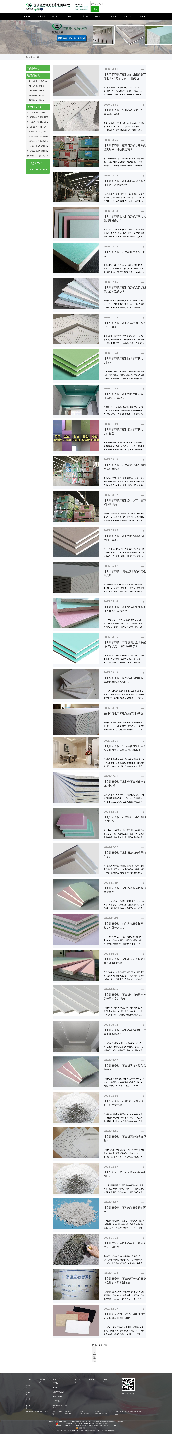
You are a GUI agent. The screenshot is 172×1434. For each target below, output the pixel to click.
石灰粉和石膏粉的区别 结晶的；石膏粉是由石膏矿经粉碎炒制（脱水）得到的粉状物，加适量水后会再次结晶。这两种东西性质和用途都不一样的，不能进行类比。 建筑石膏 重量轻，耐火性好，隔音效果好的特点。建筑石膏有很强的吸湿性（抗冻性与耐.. (124, 1228)
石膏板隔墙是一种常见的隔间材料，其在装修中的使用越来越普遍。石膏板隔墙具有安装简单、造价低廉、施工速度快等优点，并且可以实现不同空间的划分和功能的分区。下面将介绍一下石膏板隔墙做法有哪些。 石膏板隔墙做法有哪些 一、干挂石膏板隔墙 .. (124, 1157)
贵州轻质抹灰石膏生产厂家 (37, 156)
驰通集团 (93, 1423)
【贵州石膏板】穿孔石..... (37, 81)
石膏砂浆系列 (57, 1401)
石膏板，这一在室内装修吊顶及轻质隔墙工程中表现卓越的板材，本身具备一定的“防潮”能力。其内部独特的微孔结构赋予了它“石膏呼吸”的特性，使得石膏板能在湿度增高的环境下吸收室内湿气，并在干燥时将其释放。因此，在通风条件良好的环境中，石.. (124, 521)
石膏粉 (55, 1387)
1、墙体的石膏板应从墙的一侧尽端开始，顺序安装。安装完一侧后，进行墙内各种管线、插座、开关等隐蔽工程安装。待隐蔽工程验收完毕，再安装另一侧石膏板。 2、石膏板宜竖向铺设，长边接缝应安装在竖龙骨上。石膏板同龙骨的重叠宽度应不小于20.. (124, 1050)
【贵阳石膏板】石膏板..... (37, 100)
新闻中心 (55, 16)
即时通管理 (99, 1423)
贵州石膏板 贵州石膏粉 (36, 112)
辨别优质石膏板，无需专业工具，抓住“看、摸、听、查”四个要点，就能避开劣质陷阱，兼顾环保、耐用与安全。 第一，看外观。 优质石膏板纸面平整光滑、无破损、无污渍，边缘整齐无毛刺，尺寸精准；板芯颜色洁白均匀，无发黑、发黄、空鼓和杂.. (123, 95)
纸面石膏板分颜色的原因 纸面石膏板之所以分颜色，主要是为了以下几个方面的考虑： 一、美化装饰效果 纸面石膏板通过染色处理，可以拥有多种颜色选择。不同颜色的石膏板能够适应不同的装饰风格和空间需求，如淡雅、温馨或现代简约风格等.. (124, 450)
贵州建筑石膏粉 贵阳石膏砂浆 (38, 127)
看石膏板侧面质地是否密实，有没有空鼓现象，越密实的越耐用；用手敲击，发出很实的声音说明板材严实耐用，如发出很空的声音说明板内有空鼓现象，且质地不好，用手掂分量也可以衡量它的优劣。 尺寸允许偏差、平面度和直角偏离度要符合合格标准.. (124, 873)
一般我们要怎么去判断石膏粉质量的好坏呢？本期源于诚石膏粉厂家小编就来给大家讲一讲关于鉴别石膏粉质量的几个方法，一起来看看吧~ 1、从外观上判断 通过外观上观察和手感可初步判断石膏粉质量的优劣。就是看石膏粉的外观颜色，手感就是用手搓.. (124, 1299)
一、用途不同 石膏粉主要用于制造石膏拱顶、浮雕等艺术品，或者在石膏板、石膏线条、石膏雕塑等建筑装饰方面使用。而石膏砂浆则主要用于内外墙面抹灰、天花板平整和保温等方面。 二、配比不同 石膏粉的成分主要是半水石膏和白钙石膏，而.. (124, 1192)
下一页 (94, 1356)
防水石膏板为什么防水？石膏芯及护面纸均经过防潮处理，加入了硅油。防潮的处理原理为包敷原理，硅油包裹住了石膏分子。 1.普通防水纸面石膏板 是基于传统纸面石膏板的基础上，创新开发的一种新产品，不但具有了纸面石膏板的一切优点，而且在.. (124, 379)
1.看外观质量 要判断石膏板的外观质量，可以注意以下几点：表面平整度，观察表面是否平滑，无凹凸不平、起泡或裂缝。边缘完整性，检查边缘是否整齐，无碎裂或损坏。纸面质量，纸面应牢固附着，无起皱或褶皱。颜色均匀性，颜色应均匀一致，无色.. (124, 662)
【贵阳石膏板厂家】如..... (37, 86)
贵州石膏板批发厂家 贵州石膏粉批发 (41, 146)
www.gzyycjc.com (64, 1421)
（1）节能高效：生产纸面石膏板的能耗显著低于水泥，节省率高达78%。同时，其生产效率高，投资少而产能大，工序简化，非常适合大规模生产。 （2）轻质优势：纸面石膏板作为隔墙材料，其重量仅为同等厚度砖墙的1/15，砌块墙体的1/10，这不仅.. (124, 627)
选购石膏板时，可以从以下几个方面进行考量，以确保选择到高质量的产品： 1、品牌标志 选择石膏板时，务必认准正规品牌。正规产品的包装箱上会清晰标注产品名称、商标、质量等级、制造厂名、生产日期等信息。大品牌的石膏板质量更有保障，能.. (124, 802)
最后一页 (94, 1360)
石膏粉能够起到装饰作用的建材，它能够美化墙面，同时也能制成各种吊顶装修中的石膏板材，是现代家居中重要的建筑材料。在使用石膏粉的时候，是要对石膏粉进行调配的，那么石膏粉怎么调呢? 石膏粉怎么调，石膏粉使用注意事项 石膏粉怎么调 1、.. (124, 1121)
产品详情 (70, 16)
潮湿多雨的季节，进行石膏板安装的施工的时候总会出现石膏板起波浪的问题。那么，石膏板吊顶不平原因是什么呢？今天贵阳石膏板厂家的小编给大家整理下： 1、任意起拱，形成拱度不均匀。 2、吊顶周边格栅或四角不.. (124, 485)
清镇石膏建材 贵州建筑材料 (37, 141)
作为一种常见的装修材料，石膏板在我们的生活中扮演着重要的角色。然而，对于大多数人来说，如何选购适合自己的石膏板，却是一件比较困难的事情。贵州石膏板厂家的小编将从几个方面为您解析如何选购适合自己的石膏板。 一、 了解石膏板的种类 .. (124, 556)
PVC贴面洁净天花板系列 (60, 1407)
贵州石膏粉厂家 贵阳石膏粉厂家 (39, 122)
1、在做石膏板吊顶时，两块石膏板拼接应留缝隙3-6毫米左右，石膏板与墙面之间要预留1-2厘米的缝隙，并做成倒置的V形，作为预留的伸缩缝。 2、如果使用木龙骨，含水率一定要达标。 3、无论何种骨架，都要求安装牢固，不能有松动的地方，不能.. (124, 944)
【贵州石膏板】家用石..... (37, 95)
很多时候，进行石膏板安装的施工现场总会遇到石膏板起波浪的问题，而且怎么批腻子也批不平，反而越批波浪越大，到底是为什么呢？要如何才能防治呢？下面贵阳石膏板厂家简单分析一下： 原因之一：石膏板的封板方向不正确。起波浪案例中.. (124, 837)
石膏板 (55, 1383)
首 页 (30, 57)
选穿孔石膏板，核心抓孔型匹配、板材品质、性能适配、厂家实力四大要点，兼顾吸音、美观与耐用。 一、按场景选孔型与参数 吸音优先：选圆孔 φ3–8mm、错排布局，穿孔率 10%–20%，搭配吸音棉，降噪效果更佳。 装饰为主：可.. (124, 130)
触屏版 (99, 1426)
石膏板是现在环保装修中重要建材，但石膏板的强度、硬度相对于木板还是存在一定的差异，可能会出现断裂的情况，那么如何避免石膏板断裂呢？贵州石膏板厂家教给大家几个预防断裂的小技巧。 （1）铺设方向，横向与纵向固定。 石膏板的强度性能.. (124, 730)
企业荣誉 (28, 1407)
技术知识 (127, 16)
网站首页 (27, 16)
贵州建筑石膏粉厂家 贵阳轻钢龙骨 (40, 151)
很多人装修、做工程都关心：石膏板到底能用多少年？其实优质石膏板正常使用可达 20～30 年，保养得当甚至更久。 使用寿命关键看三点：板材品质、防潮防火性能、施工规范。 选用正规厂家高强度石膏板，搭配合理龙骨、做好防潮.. (124, 272)
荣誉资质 (98, 16)
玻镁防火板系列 (58, 1392)
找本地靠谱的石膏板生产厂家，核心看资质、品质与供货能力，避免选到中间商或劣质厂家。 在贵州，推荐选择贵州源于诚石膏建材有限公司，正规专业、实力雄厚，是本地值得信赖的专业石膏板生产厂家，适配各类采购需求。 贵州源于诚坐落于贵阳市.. (124, 201)
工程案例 (112, 16)
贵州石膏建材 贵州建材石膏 (37, 117)
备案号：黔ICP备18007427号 (74, 1423)
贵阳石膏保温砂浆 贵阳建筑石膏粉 (40, 132)
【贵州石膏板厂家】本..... (37, 91)
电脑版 (104, 1426)
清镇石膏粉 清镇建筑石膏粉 (37, 136)
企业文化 (28, 1400)
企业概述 (41, 16)
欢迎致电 (141, 16)
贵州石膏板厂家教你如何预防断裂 (123, 713)
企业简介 (28, 1387)
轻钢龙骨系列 (57, 1396)
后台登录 (105, 1423)
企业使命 (28, 1394)
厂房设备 (84, 16)
